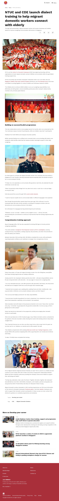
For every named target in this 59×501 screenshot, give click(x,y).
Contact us (33, 473)
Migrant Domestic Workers (23, 401)
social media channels (32, 194)
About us (5, 467)
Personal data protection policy (18, 495)
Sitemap (39, 495)
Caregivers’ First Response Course (24, 229)
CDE (13, 401)
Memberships (6, 470)
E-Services (5, 476)
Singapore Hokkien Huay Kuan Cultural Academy (17, 81)
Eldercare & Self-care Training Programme (37, 330)
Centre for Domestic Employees (21, 72)
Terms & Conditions (7, 495)
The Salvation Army (43, 81)
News (10, 7)
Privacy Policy (30, 495)
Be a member (6, 486)
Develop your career (17, 397)
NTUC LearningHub (40, 229)
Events (4, 473)
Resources (33, 470)
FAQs (35, 495)
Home (6, 7)
